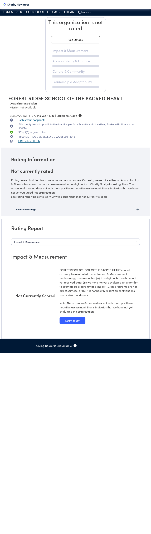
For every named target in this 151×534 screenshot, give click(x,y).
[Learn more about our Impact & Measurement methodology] (72, 320)
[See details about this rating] (76, 39)
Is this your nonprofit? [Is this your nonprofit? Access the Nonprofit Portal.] (32, 120)
